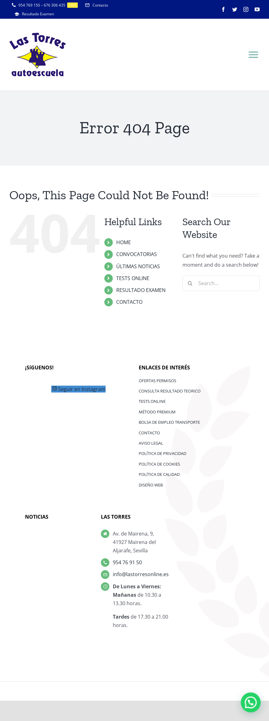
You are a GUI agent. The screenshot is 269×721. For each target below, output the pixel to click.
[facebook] (223, 9)
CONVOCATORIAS (136, 254)
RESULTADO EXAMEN (141, 290)
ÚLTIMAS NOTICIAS (138, 266)
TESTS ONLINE (132, 278)
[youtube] (257, 9)
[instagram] (245, 9)
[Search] (190, 283)
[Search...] (221, 283)
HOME (123, 242)
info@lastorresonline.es (141, 574)
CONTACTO (129, 302)
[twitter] (234, 9)
